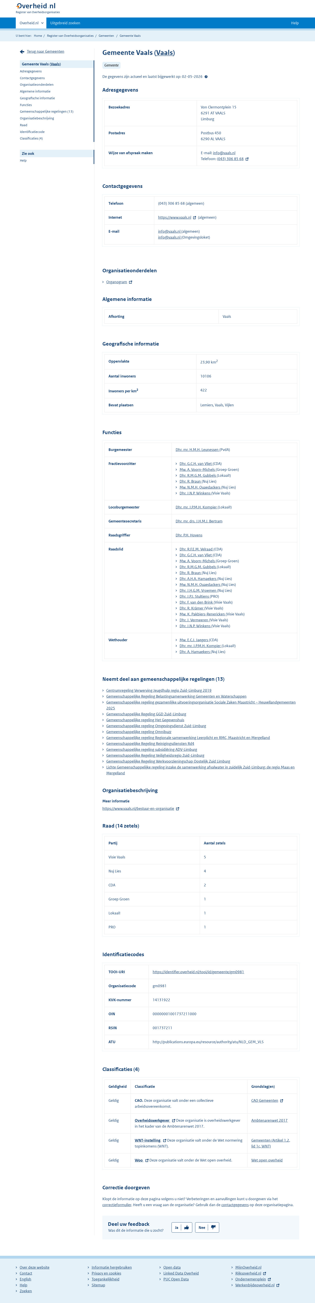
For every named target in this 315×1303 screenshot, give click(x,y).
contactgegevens (235, 1204)
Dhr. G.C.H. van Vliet (196, 463)
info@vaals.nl (224, 152)
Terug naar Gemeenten (45, 51)
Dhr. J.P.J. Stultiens (195, 596)
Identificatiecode (32, 132)
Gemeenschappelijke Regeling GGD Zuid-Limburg (146, 714)
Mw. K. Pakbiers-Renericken (203, 614)
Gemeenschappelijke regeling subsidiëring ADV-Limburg (151, 749)
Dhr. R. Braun (191, 481)
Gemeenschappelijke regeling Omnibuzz (138, 731)
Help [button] (295, 23)
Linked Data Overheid (181, 1273)
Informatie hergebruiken (112, 1267)
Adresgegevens (31, 71)
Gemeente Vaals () (41, 64)
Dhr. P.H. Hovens (189, 535)
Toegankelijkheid (105, 1279)
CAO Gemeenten (264, 1100)
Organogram (116, 281)
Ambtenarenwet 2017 (269, 1120)
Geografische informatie (37, 98)
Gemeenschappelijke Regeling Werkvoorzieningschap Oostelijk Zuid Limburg (168, 761)
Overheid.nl (29, 24)
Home (38, 36)
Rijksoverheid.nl (248, 1273)
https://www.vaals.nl (174, 217)
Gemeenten (106, 36)
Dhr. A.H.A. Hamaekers (198, 578)
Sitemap (98, 1285)
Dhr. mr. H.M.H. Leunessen (197, 449)
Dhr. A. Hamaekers (195, 651)
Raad (23, 125)
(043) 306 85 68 (230, 158)
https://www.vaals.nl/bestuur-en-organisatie (138, 808)
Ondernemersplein (250, 1279)
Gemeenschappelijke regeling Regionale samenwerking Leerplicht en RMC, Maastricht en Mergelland (188, 737)
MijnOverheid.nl (248, 1267)
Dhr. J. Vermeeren (194, 620)
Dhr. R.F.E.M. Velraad (197, 549)
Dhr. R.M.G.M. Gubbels (198, 475)
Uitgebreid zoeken (65, 23)
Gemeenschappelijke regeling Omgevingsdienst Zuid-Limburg (156, 725)
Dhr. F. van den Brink (197, 602)
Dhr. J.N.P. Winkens (195, 493)
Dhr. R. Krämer (192, 608)
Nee (202, 1227)
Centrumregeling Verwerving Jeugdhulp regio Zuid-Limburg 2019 (159, 690)
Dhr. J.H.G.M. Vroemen (198, 590)
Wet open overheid (267, 1160)
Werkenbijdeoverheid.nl (255, 1285)
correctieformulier (116, 1204)
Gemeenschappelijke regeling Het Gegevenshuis (145, 720)
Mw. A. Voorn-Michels (198, 469)
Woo (139, 1160)
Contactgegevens (32, 78)
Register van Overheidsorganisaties (70, 36)
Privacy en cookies (106, 1273)
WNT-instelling (148, 1140)
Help (23, 160)
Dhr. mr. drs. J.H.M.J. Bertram (199, 521)
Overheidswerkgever (152, 1120)
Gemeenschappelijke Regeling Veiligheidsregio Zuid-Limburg (155, 755)
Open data (172, 1267)
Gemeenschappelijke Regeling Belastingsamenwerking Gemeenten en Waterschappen (176, 696)
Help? (206, 77)
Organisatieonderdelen (37, 84)
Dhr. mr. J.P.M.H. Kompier (197, 507)
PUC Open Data (176, 1279)
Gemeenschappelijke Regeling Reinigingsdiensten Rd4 (150, 743)
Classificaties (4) (31, 138)
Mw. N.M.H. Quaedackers (200, 487)
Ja (176, 1227)
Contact (26, 1273)
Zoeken (26, 1291)
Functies (26, 105)
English (25, 1279)
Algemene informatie (35, 91)
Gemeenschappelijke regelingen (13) (47, 111)
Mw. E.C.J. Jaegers (194, 640)
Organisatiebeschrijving (37, 118)
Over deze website (34, 1267)
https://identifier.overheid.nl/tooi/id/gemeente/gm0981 (198, 971)
